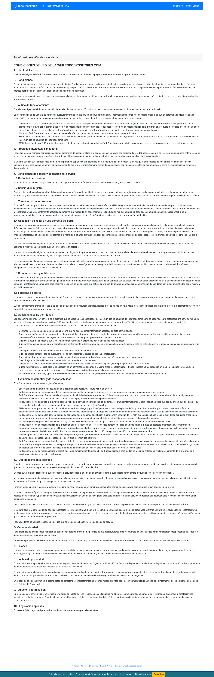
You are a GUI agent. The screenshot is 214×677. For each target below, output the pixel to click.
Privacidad (85, 666)
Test (42, 6)
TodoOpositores (25, 6)
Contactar (75, 666)
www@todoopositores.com (132, 666)
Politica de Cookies (114, 666)
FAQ (67, 6)
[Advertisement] (92, 32)
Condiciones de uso (97, 666)
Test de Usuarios (55, 6)
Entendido (159, 674)
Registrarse (177, 6)
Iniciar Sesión (192, 6)
